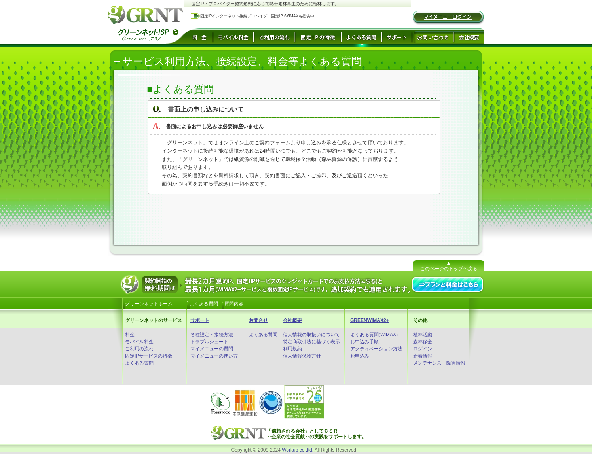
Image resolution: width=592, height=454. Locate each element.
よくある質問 (139, 363)
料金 (130, 334)
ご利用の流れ (139, 349)
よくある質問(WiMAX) (374, 334)
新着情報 (422, 356)
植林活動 (422, 334)
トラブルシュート (209, 341)
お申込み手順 (364, 341)
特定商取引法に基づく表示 (311, 341)
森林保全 (422, 341)
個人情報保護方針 (302, 356)
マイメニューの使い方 (214, 356)
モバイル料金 (139, 341)
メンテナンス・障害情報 (439, 363)
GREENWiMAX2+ (369, 320)
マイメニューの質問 (211, 349)
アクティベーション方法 (376, 349)
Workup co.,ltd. (297, 450)
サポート (199, 320)
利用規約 (292, 349)
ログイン (422, 349)
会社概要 (292, 320)
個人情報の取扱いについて (311, 334)
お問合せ (258, 320)
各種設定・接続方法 (211, 334)
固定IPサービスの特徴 (148, 356)
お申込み (359, 356)
